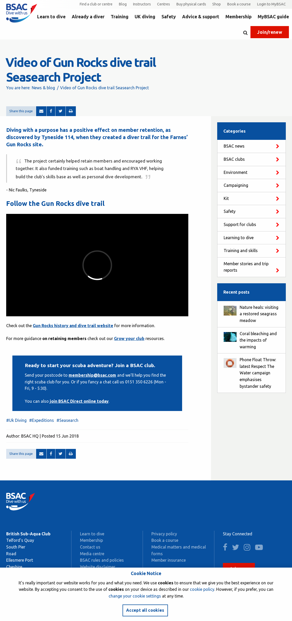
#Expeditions (41, 420)
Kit (226, 198)
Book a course (239, 4)
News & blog (43, 87)
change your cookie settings (135, 596)
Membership (238, 16)
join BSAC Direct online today (79, 401)
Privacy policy (164, 533)
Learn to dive (51, 16)
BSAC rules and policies (102, 560)
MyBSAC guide (273, 16)
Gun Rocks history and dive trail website (73, 325)
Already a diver (88, 16)
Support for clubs (240, 224)
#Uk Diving (16, 420)
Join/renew (269, 32)
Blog (123, 4)
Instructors (142, 4)
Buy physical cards (191, 4)
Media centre (92, 553)
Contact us (90, 547)
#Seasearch (67, 420)
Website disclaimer (97, 566)
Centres (163, 4)
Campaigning (236, 185)
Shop (216, 4)
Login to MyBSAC (271, 4)
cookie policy (202, 589)
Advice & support (200, 16)
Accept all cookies (145, 610)
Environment (235, 172)
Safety (168, 16)
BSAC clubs (234, 159)
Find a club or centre (95, 4)
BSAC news (234, 146)
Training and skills (241, 250)
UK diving (145, 16)
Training (119, 16)
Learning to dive (239, 237)
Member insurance (168, 560)
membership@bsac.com (92, 375)
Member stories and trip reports (246, 267)
